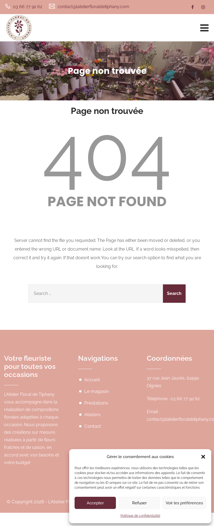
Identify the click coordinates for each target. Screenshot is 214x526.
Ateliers (92, 414)
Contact (92, 426)
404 (107, 153)
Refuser (139, 503)
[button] (203, 456)
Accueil (92, 379)
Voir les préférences (184, 503)
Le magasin (96, 391)
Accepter (95, 503)
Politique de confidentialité (140, 516)
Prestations (96, 403)
